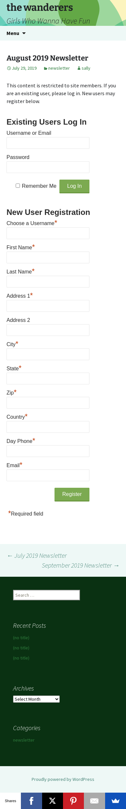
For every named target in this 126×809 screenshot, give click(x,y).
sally (86, 68)
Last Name (21, 270)
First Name (21, 246)
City (12, 343)
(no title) (21, 638)
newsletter (59, 68)
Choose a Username (32, 222)
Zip (12, 392)
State (14, 367)
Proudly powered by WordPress (63, 779)
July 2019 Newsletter (37, 555)
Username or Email (29, 133)
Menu (13, 33)
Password (18, 157)
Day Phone (21, 440)
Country (17, 416)
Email (15, 464)
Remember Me (39, 186)
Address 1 (20, 295)
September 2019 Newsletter (80, 565)
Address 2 (18, 320)
